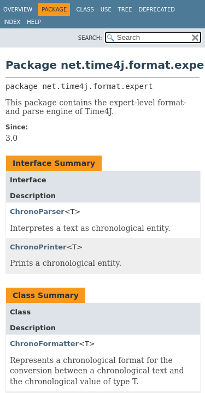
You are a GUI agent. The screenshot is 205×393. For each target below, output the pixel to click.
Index (11, 22)
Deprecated (156, 10)
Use (106, 10)
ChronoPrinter (38, 247)
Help (33, 22)
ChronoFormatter (44, 344)
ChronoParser (37, 211)
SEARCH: (90, 38)
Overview (17, 10)
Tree (125, 10)
